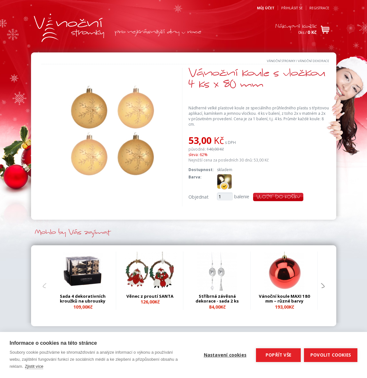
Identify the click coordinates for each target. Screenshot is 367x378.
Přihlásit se (292, 7)
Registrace (319, 7)
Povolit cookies (330, 355)
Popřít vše (278, 355)
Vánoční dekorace (313, 61)
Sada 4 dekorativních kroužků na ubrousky (83, 298)
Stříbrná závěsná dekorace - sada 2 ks (217, 298)
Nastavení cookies (225, 355)
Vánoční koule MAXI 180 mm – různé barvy (284, 298)
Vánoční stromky (281, 61)
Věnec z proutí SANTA (149, 296)
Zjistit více (34, 366)
